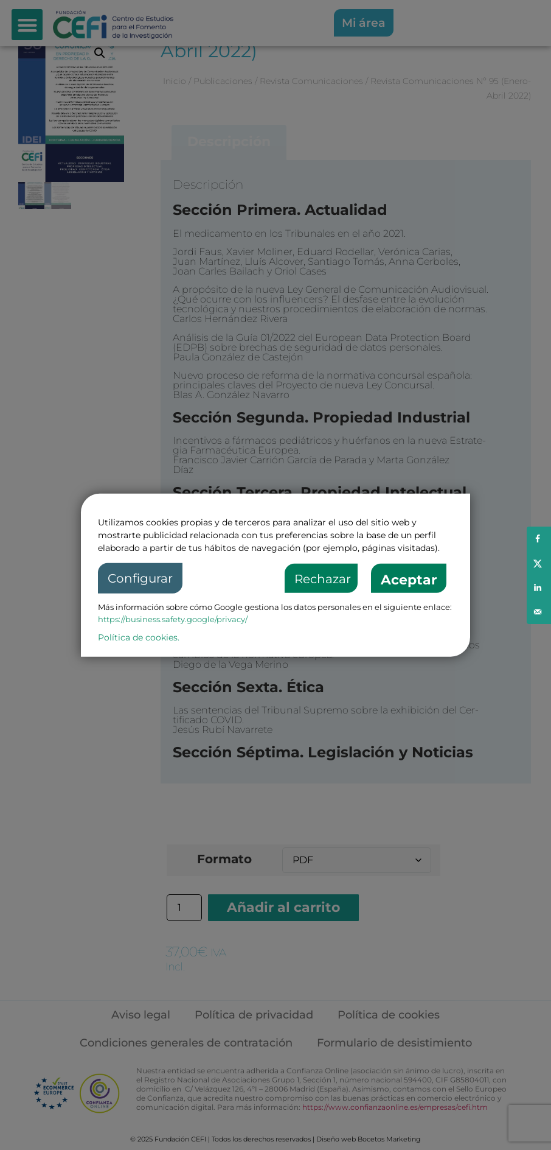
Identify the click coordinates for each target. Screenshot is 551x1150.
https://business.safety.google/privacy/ (173, 619)
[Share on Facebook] (539, 539)
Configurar (140, 578)
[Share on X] (539, 563)
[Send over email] (539, 612)
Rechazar (322, 579)
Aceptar (409, 580)
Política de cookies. (138, 637)
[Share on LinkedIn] (539, 587)
